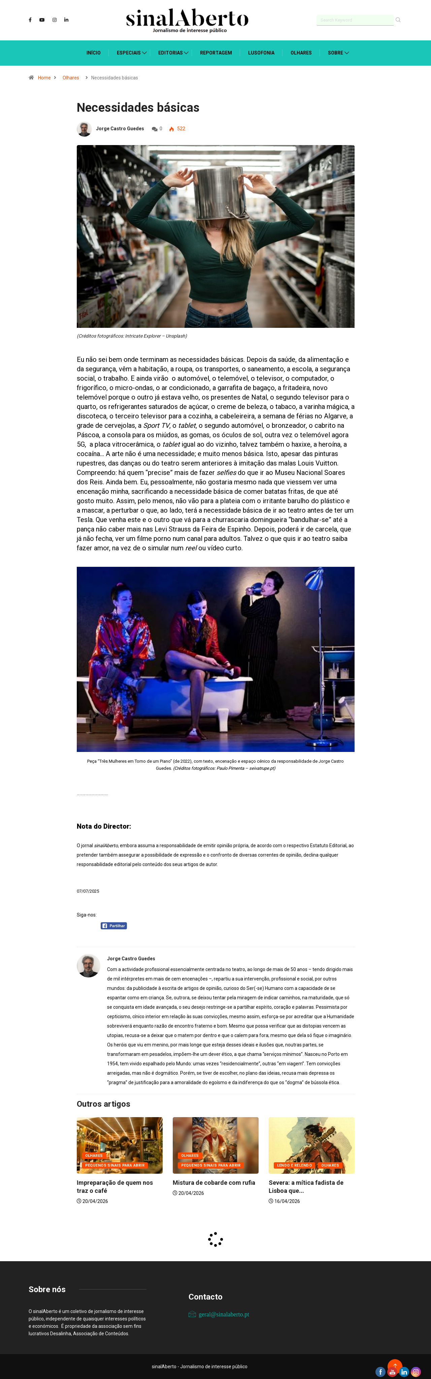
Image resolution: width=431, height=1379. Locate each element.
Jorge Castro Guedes (120, 128)
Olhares (301, 53)
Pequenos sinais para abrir (114, 1165)
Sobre (335, 53)
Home (44, 77)
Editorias (170, 53)
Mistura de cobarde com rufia (214, 1182)
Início (94, 53)
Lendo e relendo (294, 1165)
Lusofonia (261, 53)
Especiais (129, 53)
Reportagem (216, 53)
